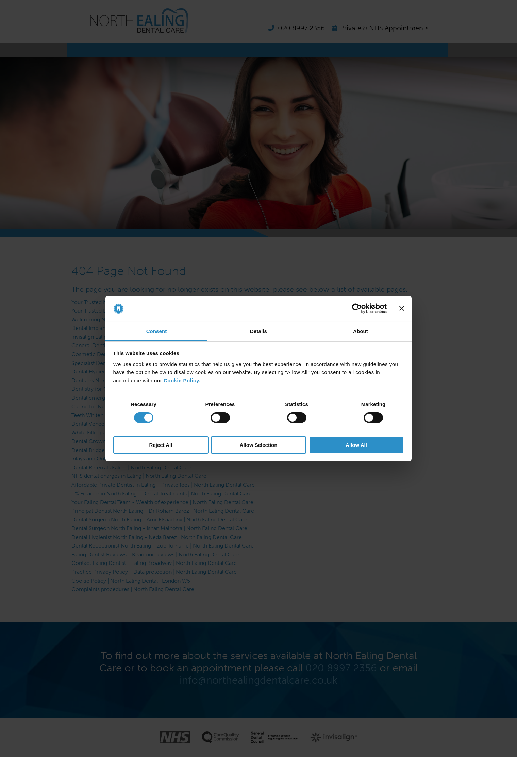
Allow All (356, 445)
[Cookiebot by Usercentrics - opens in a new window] (357, 308)
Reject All (160, 445)
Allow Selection (259, 445)
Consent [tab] (156, 331)
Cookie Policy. (182, 380)
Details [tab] (258, 331)
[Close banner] (401, 308)
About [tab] (360, 331)
